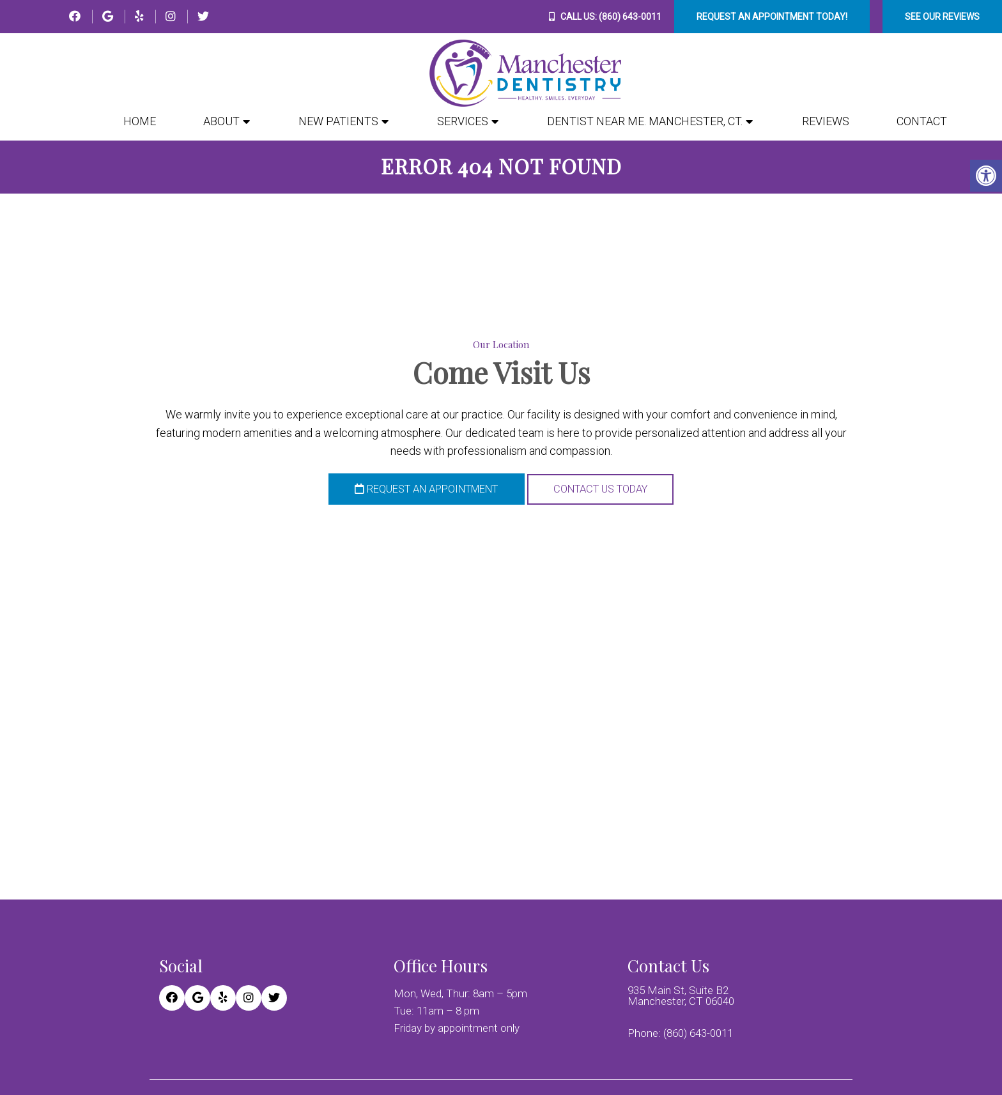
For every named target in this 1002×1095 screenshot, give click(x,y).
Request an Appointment (420, 490)
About (221, 121)
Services (462, 121)
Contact (922, 121)
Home (139, 121)
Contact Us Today (610, 490)
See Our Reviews (942, 16)
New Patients (338, 121)
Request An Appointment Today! (772, 16)
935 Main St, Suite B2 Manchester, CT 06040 (681, 996)
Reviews (825, 121)
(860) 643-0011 (630, 16)
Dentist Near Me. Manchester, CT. (645, 121)
